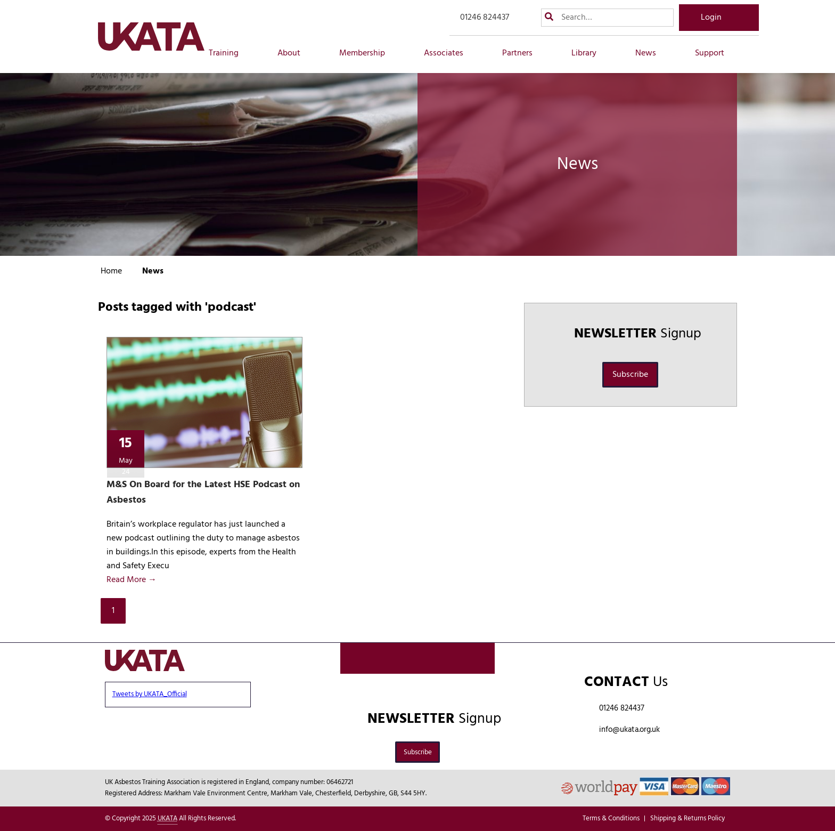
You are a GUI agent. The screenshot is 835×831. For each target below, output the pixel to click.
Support (715, 53)
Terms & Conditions (611, 818)
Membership (368, 53)
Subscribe (630, 375)
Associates (449, 53)
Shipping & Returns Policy (687, 818)
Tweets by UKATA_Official (149, 694)
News (651, 53)
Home (111, 271)
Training (229, 53)
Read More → (132, 580)
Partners (523, 53)
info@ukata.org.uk (629, 729)
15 (125, 455)
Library (589, 53)
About (294, 53)
